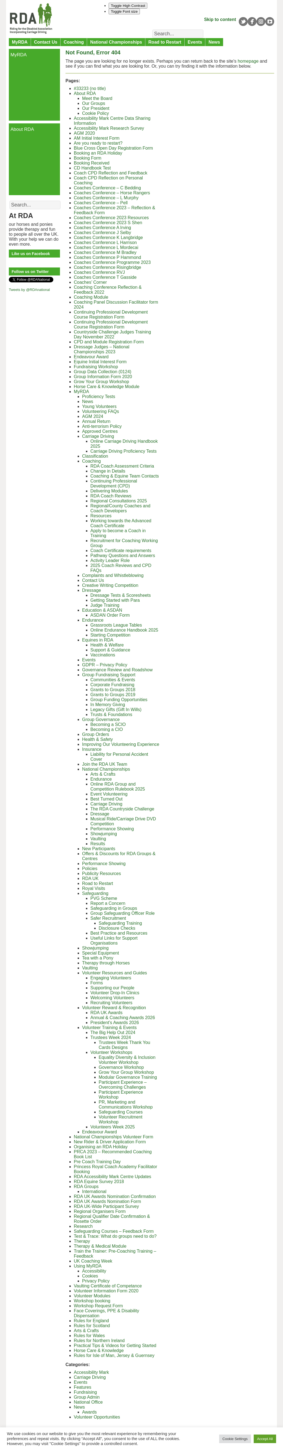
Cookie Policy (95, 113)
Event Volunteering (108, 794)
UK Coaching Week (93, 1261)
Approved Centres (100, 431)
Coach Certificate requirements (120, 550)
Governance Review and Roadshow (117, 669)
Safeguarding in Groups (113, 908)
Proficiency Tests (98, 396)
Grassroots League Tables (116, 625)
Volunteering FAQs (100, 411)
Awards (89, 1412)
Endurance (92, 620)
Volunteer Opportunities (97, 1417)
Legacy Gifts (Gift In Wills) (116, 709)
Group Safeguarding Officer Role (122, 913)
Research (83, 1226)
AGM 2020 (84, 133)
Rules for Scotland (92, 1325)
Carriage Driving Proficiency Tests (123, 451)
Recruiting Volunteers (111, 1002)
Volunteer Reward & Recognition (114, 1007)
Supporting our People (112, 987)
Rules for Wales (89, 1335)
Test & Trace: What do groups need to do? (115, 1236)
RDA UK (90, 878)
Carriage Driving (98, 436)
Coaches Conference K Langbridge (108, 237)
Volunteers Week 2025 (112, 1127)
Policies (89, 868)
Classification (95, 456)
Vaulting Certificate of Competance (108, 1286)
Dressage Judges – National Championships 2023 (101, 349)
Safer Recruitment (108, 918)
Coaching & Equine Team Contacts (124, 476)
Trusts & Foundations (111, 714)
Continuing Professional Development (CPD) (113, 483)
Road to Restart (164, 42)
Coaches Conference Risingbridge (107, 267)
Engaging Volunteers (110, 977)
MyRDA (20, 42)
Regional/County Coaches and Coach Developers (120, 508)
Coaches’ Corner (90, 282)
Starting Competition (110, 635)
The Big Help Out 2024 (112, 1032)
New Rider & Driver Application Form (110, 1141)
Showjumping (103, 833)
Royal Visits (93, 888)
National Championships (116, 42)
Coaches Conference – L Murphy (106, 197)
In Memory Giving (107, 704)
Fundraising (85, 1392)
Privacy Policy (96, 1281)
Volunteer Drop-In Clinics (114, 992)
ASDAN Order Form (110, 615)
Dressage (91, 590)
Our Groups (93, 103)
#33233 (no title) (90, 88)
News (214, 42)
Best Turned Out (106, 799)
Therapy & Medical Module (100, 1246)
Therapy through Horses (106, 963)
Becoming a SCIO (108, 724)
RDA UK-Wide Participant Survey (107, 1206)
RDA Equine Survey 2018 (99, 1181)
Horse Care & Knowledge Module (106, 386)
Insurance (91, 749)
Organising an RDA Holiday (101, 1146)
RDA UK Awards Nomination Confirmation (115, 1196)
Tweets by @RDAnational (29, 290)
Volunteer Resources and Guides (114, 973)
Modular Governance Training (128, 1077)
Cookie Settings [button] (235, 1439)
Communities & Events (112, 679)
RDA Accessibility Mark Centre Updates (112, 1176)
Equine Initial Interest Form (100, 361)
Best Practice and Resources (118, 933)
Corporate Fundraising (112, 684)
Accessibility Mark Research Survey (109, 128)
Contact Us (45, 42)
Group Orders (95, 734)
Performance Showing (112, 828)
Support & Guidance (110, 650)
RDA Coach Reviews (111, 496)
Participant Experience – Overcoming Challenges (122, 1085)
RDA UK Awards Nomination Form (107, 1201)
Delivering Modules (109, 491)
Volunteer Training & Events (109, 1027)
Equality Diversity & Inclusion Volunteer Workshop (127, 1060)
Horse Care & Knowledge (99, 1350)
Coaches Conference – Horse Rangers (112, 192)
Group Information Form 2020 (103, 376)
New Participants (98, 848)
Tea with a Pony (97, 958)
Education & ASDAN (102, 610)
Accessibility (94, 1271)
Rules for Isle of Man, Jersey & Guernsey (114, 1355)
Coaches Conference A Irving (102, 227)
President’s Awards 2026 (114, 1022)
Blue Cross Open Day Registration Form (113, 148)
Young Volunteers (99, 406)
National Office (88, 1402)
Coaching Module (91, 297)
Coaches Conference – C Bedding (107, 187)
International (94, 1191)
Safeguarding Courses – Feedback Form (114, 1231)
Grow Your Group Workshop (101, 381)
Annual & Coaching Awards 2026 (122, 1017)
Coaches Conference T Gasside (105, 277)
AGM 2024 (92, 416)
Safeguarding (95, 893)
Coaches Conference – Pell (101, 202)
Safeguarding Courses (121, 1112)
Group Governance (101, 719)
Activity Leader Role (110, 560)
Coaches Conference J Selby (102, 232)
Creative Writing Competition (110, 585)
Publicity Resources (101, 873)
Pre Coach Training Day (97, 1161)
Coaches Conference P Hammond (107, 257)
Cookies (90, 1276)
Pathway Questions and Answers (122, 555)
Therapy (82, 1241)
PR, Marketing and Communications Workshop (126, 1104)
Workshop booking (92, 1300)
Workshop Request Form (98, 1305)
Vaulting (98, 838)
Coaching (74, 42)
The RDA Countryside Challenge (122, 809)
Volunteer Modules (92, 1295)
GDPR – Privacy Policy (104, 664)
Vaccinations (102, 655)
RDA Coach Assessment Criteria (122, 466)
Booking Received (91, 163)
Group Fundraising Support (108, 674)
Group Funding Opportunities (118, 699)
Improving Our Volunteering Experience (120, 744)
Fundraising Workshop (96, 366)
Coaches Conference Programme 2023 (112, 262)
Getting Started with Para (115, 600)
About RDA (85, 93)
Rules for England (91, 1320)
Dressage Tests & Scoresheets (120, 595)
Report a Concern (107, 903)
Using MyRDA (87, 1266)
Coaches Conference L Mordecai (106, 247)
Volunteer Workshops (111, 1052)
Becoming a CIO (106, 729)
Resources (100, 515)
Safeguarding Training (120, 923)
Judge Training (104, 605)
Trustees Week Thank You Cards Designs (124, 1045)
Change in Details (107, 471)
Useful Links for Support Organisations (114, 940)
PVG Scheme (103, 898)
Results (97, 843)
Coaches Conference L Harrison (105, 242)
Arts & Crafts (103, 774)
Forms (96, 982)
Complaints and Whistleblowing (112, 575)
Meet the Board (97, 98)
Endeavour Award (91, 356)
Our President (95, 108)
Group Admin (86, 1397)
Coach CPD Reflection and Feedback (110, 173)
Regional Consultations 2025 (118, 501)
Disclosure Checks (117, 928)
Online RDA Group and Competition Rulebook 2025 (117, 786)
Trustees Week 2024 (110, 1037)
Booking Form (87, 158)
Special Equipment (100, 953)
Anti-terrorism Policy (102, 426)
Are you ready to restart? (98, 143)
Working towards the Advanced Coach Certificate (120, 523)
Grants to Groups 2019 (112, 694)
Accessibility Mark (91, 1372)
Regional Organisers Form (100, 1211)
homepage (248, 61)
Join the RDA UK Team (104, 764)
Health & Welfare (107, 645)
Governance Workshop (121, 1067)
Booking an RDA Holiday (98, 153)
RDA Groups (86, 1186)
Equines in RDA (97, 640)
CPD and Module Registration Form (109, 342)
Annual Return (96, 421)
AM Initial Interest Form (96, 138)
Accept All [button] (265, 1439)
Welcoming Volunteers (112, 997)
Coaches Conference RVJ (99, 272)
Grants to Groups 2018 (112, 689)
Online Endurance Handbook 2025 (124, 630)
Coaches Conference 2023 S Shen (108, 222)
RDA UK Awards (106, 1012)
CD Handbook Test (92, 168)
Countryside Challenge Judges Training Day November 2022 (112, 334)
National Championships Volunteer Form (113, 1136)
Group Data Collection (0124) (102, 371)
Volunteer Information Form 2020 (106, 1291)
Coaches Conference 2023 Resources (111, 217)
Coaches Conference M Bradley (105, 252)
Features (82, 1387)
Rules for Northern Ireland (99, 1340)
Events (195, 42)
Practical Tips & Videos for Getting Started (115, 1345)
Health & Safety (97, 739)
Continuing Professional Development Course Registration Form (111, 314)
